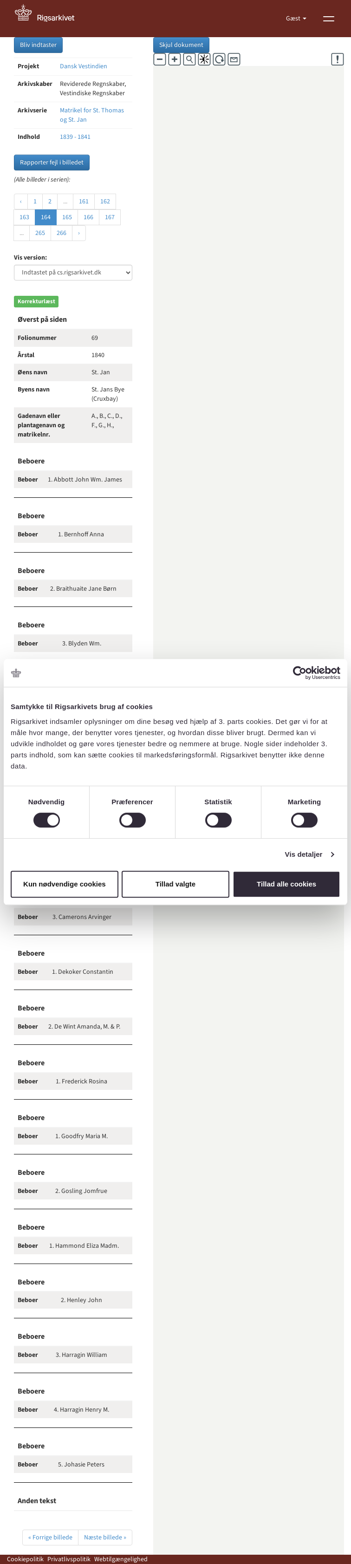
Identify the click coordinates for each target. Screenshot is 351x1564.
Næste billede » (105, 1537)
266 (61, 233)
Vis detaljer (304, 854)
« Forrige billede (50, 1537)
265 (40, 233)
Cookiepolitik (25, 1559)
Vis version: (30, 257)
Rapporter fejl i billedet (52, 162)
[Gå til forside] (49, 18)
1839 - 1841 (75, 137)
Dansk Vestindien (83, 66)
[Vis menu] (328, 18)
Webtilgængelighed (121, 1559)
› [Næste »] (79, 233)
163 (24, 217)
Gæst (294, 18)
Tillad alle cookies (286, 884)
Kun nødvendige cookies (64, 884)
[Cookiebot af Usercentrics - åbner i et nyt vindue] (299, 673)
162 (105, 201)
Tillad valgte (175, 884)
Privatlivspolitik (69, 1559)
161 (84, 201)
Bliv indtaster (38, 45)
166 (88, 217)
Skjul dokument (181, 45)
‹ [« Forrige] (21, 201)
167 (110, 217)
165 (67, 217)
